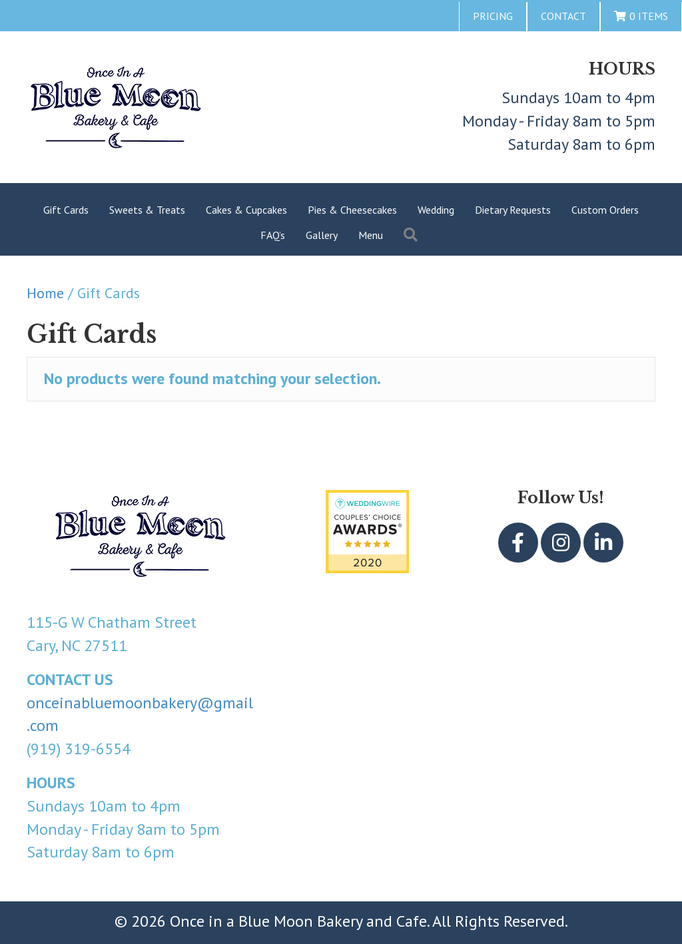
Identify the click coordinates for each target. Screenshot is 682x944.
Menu (370, 235)
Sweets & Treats (147, 209)
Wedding (436, 209)
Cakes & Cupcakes (246, 209)
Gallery (322, 235)
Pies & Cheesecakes (352, 209)
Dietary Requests (513, 209)
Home (45, 293)
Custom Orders (605, 209)
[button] (413, 235)
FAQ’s (272, 235)
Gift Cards (66, 209)
